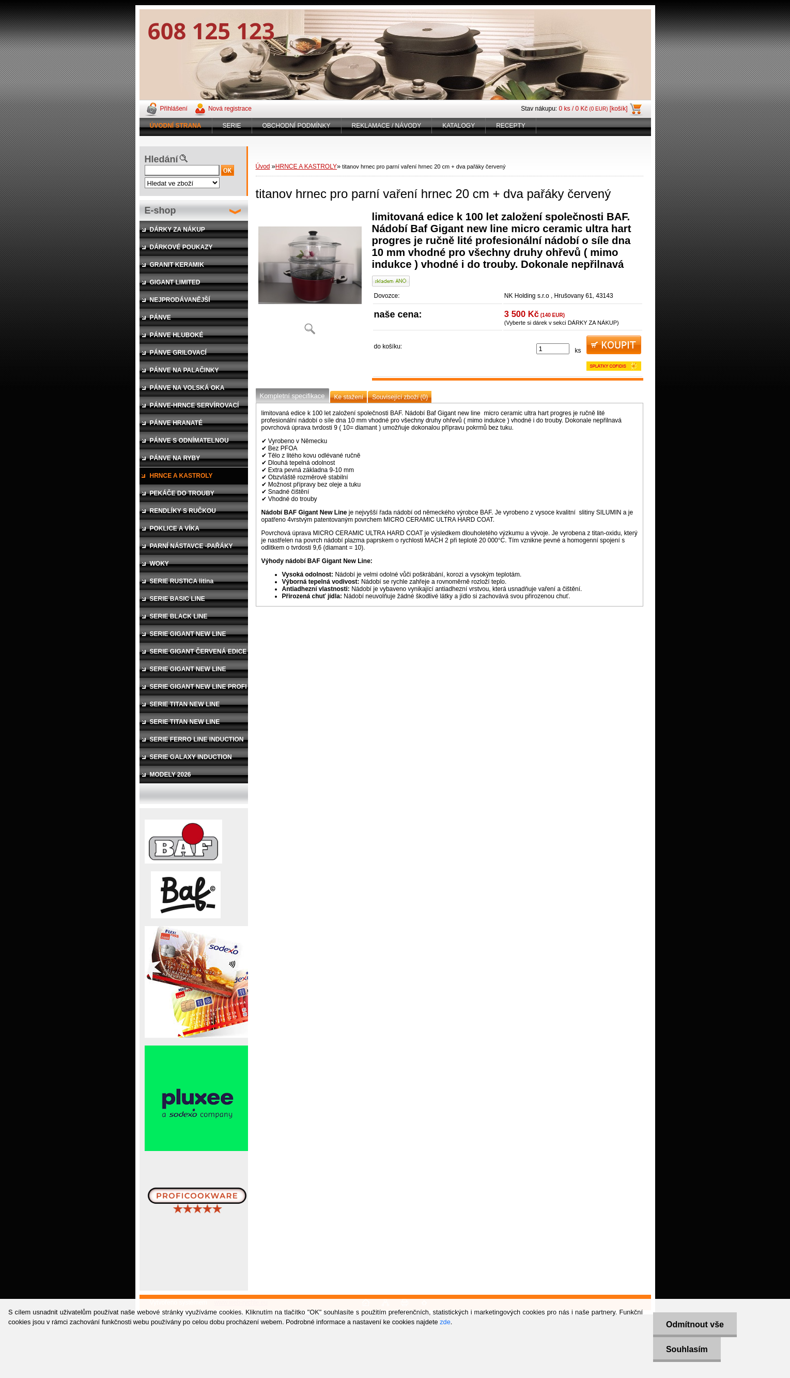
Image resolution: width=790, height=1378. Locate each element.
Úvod (263, 166)
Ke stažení (349, 397)
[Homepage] (176, 125)
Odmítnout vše (695, 1324)
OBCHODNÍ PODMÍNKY (296, 125)
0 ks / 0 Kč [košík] (593, 108)
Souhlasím (687, 1349)
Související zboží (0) (400, 397)
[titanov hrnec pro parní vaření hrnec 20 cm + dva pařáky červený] (310, 276)
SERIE (232, 125)
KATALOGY (458, 125)
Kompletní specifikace (292, 396)
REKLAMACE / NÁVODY (387, 125)
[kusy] (552, 348)
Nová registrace (230, 108)
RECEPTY (510, 125)
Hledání (161, 159)
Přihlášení (174, 108)
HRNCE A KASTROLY (306, 166)
